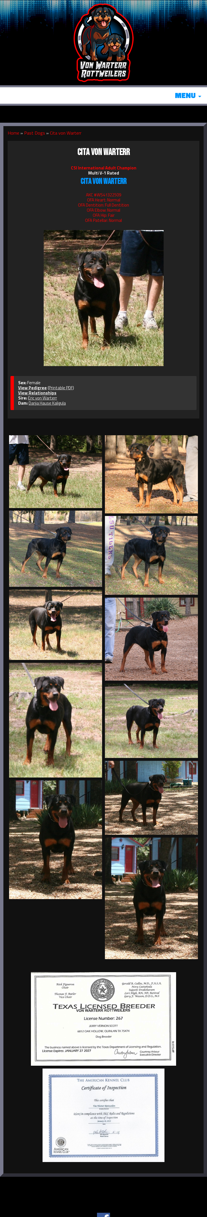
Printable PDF (61, 388)
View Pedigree (32, 388)
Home (13, 132)
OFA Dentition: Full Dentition (103, 205)
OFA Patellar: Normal (103, 220)
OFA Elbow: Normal (103, 210)
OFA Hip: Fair (104, 215)
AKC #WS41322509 (103, 195)
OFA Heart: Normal (103, 200)
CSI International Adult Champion (103, 168)
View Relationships (37, 393)
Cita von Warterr (65, 132)
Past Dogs (34, 132)
